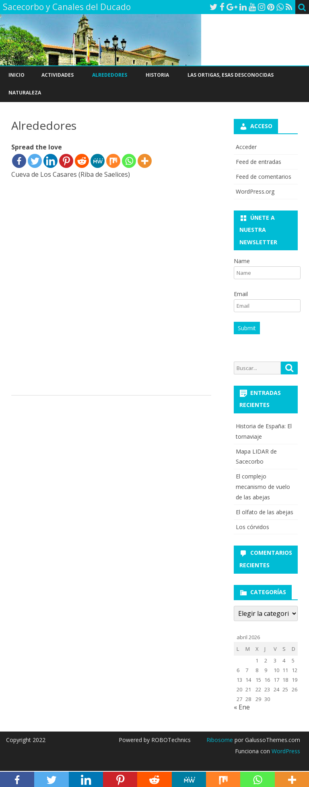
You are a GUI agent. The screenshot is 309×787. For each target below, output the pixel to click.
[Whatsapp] (129, 161)
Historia (157, 75)
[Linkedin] (50, 161)
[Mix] (113, 161)
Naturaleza (24, 92)
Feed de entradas (258, 162)
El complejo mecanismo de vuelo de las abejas (263, 486)
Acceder (246, 147)
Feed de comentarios (263, 176)
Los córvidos (252, 527)
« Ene (242, 707)
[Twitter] (35, 161)
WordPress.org (255, 191)
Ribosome (219, 740)
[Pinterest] (66, 161)
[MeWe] (98, 161)
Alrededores (109, 75)
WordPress (285, 751)
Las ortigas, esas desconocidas (230, 75)
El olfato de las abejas (264, 512)
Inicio (16, 75)
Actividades (57, 75)
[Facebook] (19, 161)
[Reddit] (82, 161)
